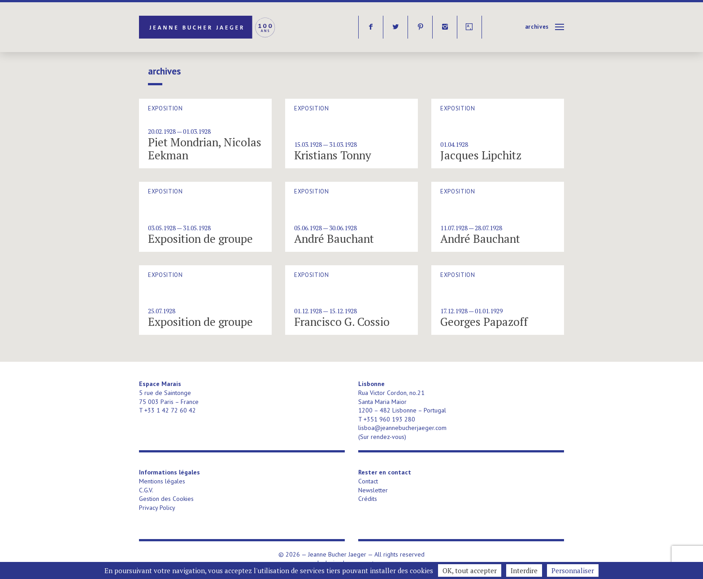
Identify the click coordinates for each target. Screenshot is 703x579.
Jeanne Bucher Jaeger (208, 27)
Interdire (524, 570)
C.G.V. (146, 490)
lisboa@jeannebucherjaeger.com (402, 428)
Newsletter (373, 490)
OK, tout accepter (470, 570)
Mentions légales (162, 481)
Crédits (367, 499)
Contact (368, 481)
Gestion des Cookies (166, 499)
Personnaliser (572, 570)
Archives (537, 27)
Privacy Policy (157, 508)
